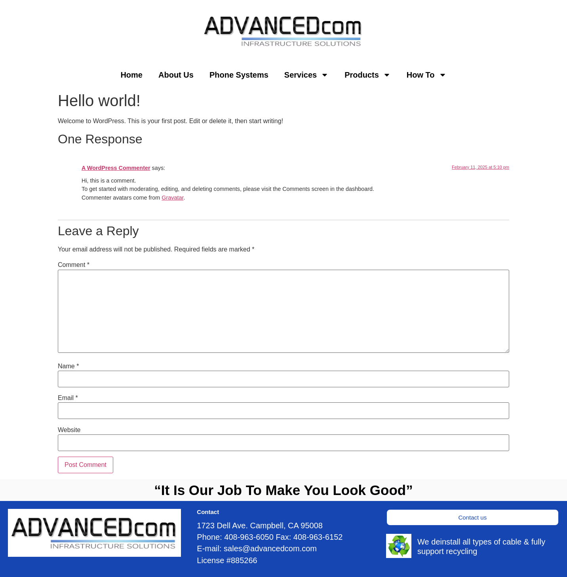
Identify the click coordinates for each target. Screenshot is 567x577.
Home (131, 74)
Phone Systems (238, 74)
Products (367, 75)
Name (68, 366)
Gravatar (172, 197)
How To (427, 75)
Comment (73, 265)
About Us (176, 74)
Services (306, 75)
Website (69, 430)
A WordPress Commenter (116, 168)
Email (68, 398)
